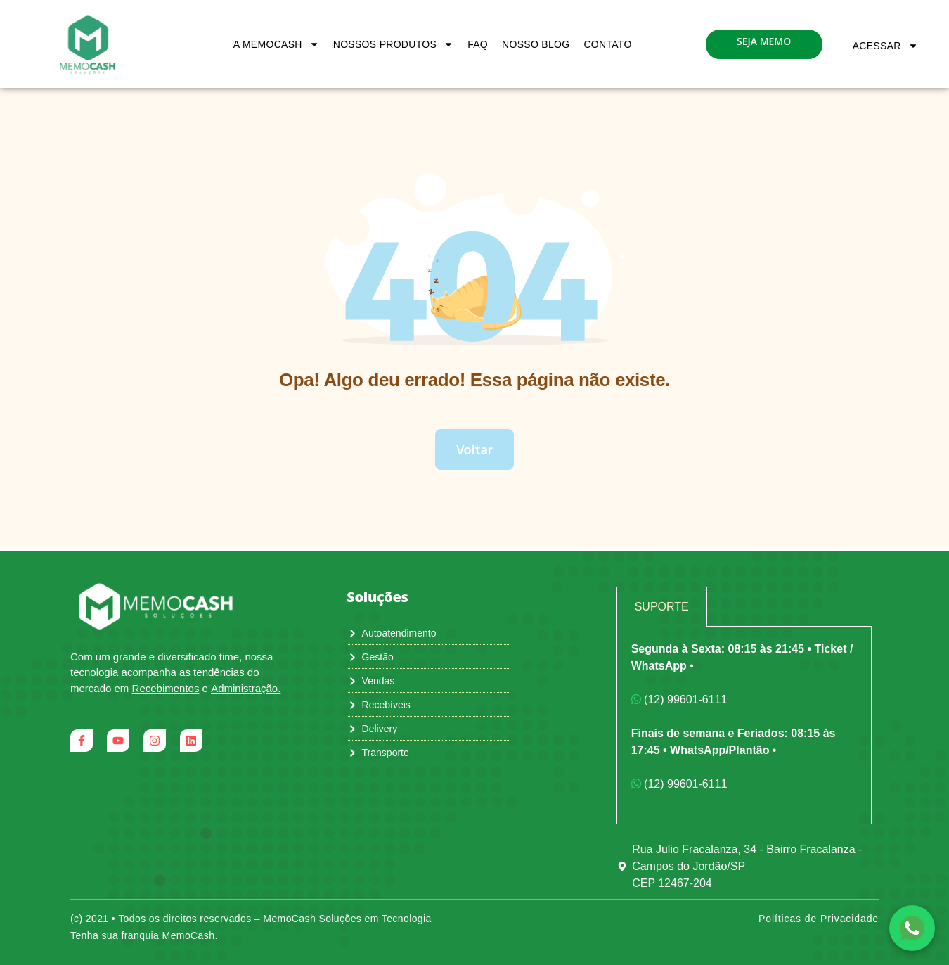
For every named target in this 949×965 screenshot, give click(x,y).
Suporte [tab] (662, 607)
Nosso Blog (535, 44)
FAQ (477, 44)
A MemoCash (276, 44)
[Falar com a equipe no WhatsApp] (912, 928)
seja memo (764, 41)
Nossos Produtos (393, 44)
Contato (607, 44)
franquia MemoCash (168, 935)
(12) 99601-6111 (679, 699)
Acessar (885, 46)
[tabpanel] (744, 725)
